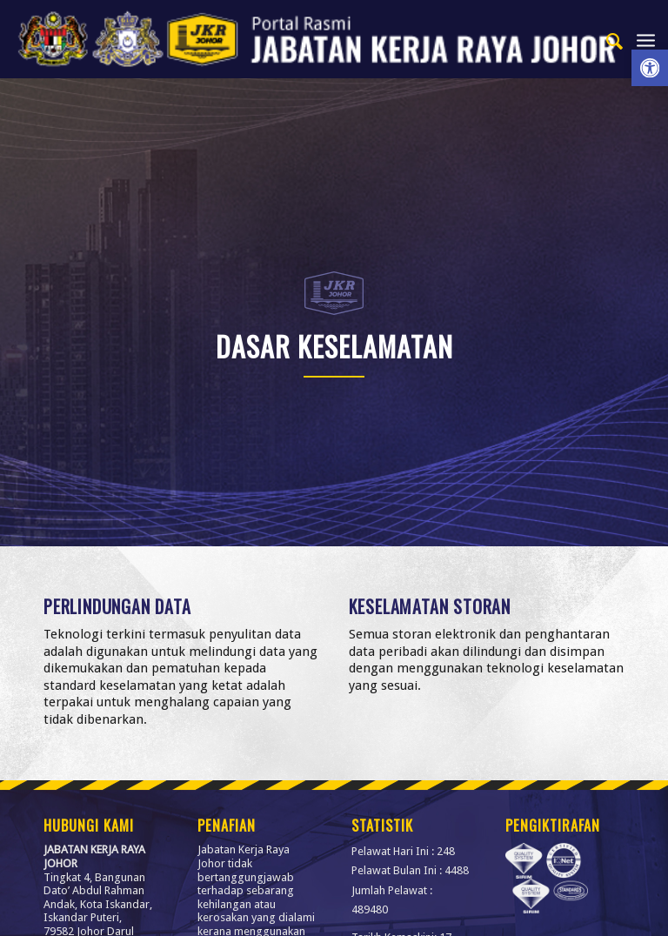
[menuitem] (607, 39)
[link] (649, 68)
